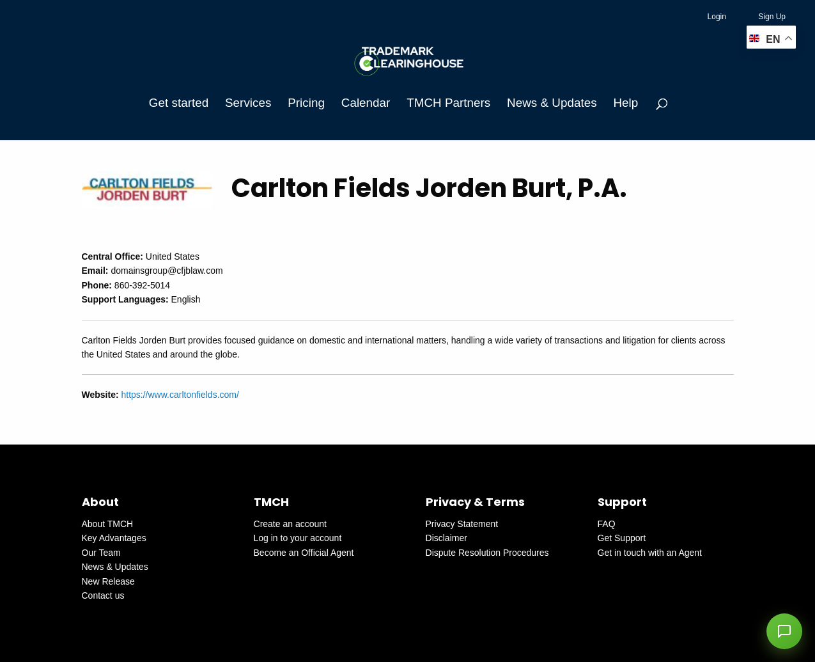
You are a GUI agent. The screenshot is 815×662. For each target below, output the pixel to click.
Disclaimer (446, 538)
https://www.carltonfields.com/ (179, 395)
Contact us (103, 595)
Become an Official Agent (304, 553)
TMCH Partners (448, 102)
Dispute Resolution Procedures (487, 553)
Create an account (290, 524)
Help (625, 102)
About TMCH (108, 524)
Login (717, 16)
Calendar (366, 102)
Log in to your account (298, 538)
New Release (108, 581)
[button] (784, 631)
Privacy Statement (462, 524)
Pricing (306, 102)
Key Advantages (114, 538)
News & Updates (551, 102)
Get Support (622, 538)
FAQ (607, 524)
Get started (178, 102)
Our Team (101, 553)
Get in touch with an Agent (650, 553)
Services (248, 102)
